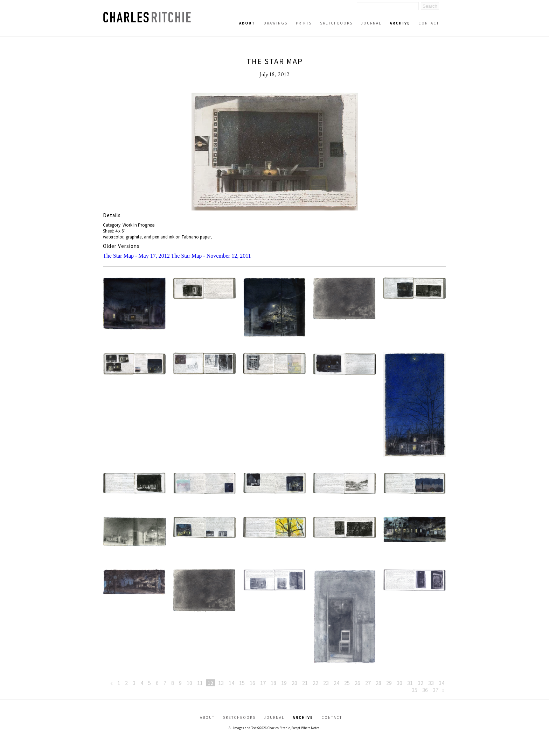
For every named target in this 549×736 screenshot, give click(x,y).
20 (294, 682)
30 (399, 682)
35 (414, 689)
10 (189, 682)
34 (441, 682)
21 (305, 682)
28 (378, 682)
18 (273, 682)
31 (410, 682)
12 (210, 682)
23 (326, 682)
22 (315, 682)
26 (357, 682)
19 (284, 682)
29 (389, 682)
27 (368, 682)
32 (420, 682)
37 (435, 689)
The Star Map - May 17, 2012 (136, 256)
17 (263, 682)
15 (242, 682)
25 (347, 682)
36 (425, 689)
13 (221, 682)
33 (431, 682)
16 (252, 682)
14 (231, 682)
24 (336, 682)
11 (200, 682)
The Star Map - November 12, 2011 (211, 256)
